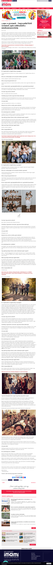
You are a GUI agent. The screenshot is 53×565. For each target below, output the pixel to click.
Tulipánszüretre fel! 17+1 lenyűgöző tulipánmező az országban (11, 534)
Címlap (3, 8)
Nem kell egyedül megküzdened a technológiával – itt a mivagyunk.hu (21, 500)
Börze (28, 8)
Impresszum (33, 554)
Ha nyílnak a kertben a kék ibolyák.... (18, 514)
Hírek (19, 8)
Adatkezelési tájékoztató (35, 556)
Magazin (33, 8)
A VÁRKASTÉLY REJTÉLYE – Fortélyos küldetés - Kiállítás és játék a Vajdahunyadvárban (29, 537)
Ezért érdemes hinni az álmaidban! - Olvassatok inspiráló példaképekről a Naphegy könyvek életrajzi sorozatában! (29, 541)
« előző (3, 482)
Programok (8, 8)
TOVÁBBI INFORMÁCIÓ (4, 564)
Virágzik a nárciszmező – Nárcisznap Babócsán (12, 537)
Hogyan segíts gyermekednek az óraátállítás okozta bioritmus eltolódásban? (23, 522)
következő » (33, 482)
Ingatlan (47, 8)
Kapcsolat (33, 553)
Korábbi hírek (33, 544)
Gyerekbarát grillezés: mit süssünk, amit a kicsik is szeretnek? (11, 540)
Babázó (38, 8)
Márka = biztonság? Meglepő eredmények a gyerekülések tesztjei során (29, 534)
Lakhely (15, 0)
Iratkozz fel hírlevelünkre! (19, 492)
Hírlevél (5, 0)
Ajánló (24, 8)
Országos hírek (7, 20)
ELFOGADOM (49, 563)
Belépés (10, 0)
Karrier (42, 8)
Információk (14, 8)
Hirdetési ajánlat (34, 557)
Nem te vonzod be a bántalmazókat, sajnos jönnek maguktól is (23, 507)
